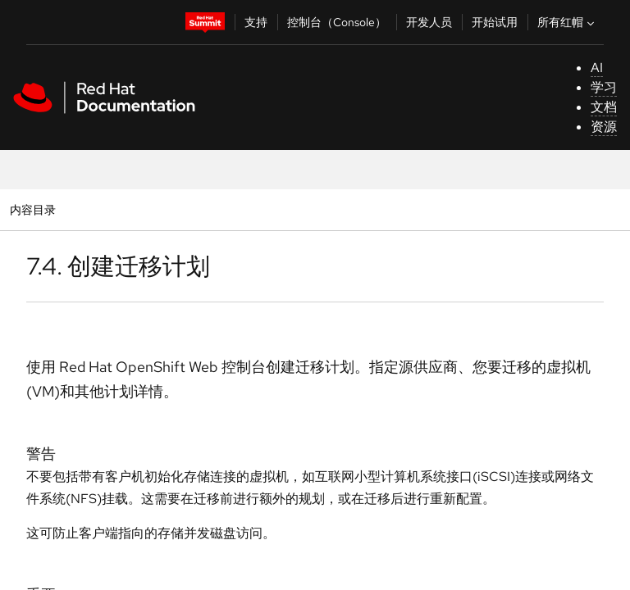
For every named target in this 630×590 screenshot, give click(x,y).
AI (597, 67)
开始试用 (495, 22)
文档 (604, 107)
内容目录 (32, 209)
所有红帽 (567, 22)
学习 (604, 87)
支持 (255, 22)
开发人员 (429, 22)
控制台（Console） (336, 22)
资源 (604, 126)
